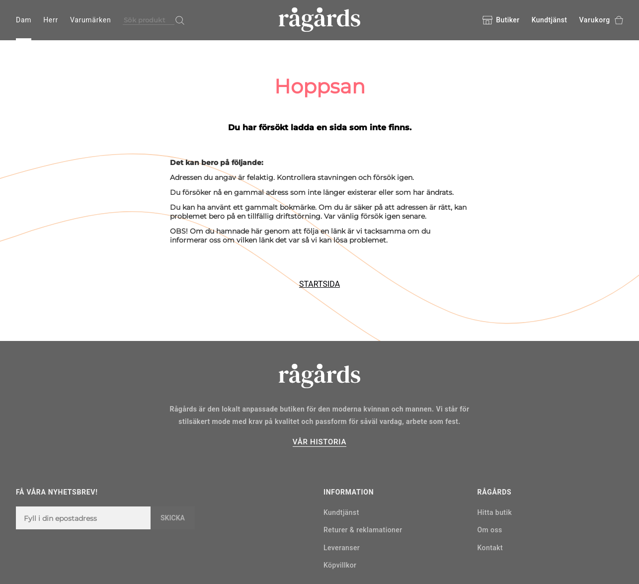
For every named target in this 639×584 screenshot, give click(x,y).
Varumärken (90, 20)
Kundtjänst (549, 20)
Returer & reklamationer (362, 530)
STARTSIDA (319, 284)
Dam (23, 20)
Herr (50, 20)
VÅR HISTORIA (319, 441)
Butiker (500, 20)
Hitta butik (495, 512)
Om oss (490, 530)
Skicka (172, 518)
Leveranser (341, 548)
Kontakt (490, 548)
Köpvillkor (339, 565)
